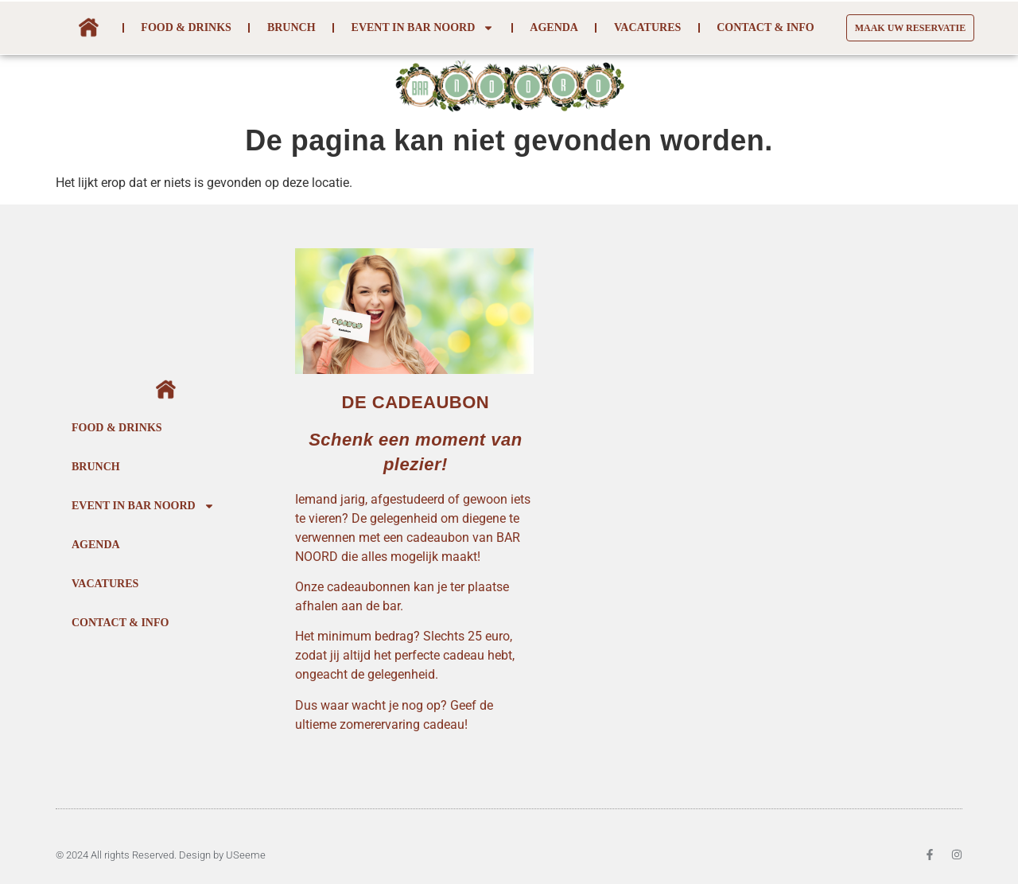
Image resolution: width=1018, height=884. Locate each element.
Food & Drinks (186, 27)
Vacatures (647, 27)
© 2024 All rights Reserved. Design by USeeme (161, 855)
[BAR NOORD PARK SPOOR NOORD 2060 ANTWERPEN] (759, 506)
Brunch (291, 27)
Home (87, 28)
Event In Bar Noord (423, 27)
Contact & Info (765, 27)
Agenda (554, 27)
